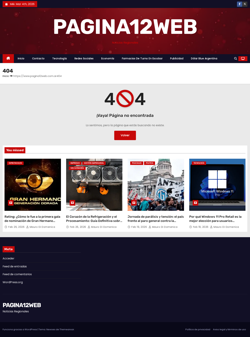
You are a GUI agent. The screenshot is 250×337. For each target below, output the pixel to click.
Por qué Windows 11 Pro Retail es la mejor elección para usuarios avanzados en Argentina (215, 221)
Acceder (8, 258)
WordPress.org (13, 282)
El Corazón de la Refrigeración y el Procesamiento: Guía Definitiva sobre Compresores (94, 221)
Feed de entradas (15, 266)
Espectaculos (15, 163)
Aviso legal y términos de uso (229, 329)
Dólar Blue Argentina (204, 58)
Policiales (136, 163)
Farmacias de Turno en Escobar (142, 58)
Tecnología (59, 58)
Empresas (75, 163)
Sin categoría (77, 168)
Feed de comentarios (17, 274)
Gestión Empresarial (94, 163)
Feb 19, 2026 (139, 227)
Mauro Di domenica (40, 227)
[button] (235, 59)
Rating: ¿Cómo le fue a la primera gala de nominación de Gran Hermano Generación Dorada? (32, 221)
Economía (107, 58)
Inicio (21, 58)
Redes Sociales (84, 58)
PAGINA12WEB (125, 26)
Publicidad (176, 58)
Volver (125, 135)
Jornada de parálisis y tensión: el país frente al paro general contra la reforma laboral (156, 221)
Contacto (38, 58)
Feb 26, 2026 (16, 227)
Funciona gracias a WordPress (20, 329)
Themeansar (67, 329)
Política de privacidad (197, 329)
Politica (149, 163)
